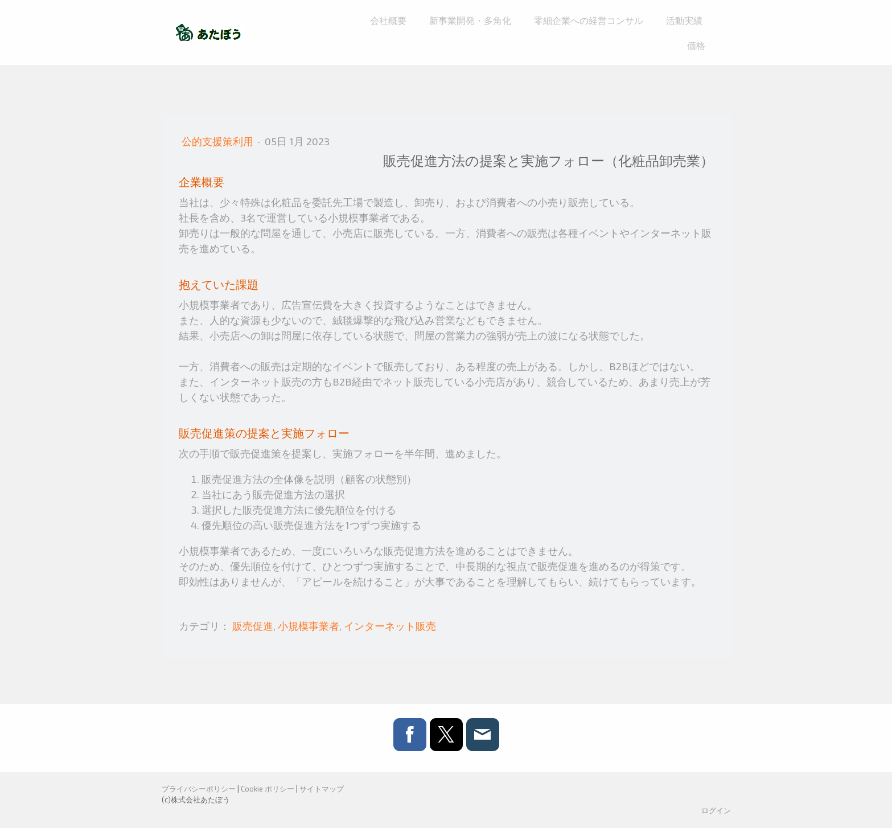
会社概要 (388, 20)
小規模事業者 (308, 626)
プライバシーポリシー (199, 788)
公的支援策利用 (219, 141)
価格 (696, 45)
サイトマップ (321, 788)
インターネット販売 (390, 626)
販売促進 (252, 626)
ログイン (716, 810)
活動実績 (684, 20)
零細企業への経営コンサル (588, 20)
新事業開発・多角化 (470, 20)
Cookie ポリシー (267, 788)
